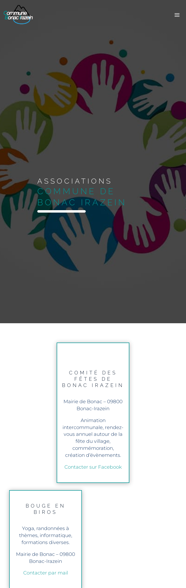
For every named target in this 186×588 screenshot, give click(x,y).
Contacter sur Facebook (93, 467)
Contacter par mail (45, 573)
